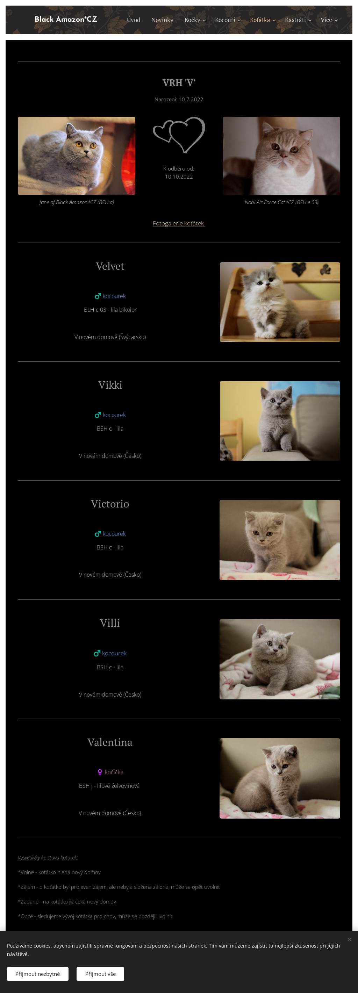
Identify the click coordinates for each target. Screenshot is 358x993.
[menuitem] (135, 20)
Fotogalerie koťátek (179, 223)
